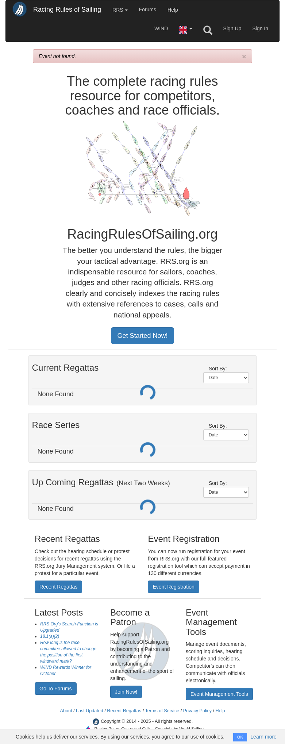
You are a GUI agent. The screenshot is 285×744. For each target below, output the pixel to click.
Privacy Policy (197, 710)
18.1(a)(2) (49, 636)
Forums (147, 9)
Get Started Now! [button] (142, 335)
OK (240, 737)
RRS (119, 10)
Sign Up (232, 28)
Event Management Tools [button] (219, 694)
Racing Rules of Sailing (67, 9)
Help (172, 10)
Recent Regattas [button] (58, 587)
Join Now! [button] (126, 692)
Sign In (260, 28)
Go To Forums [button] (55, 688)
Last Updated (89, 710)
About (66, 710)
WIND (161, 28)
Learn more (263, 737)
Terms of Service (162, 710)
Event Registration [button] (173, 587)
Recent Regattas (124, 710)
